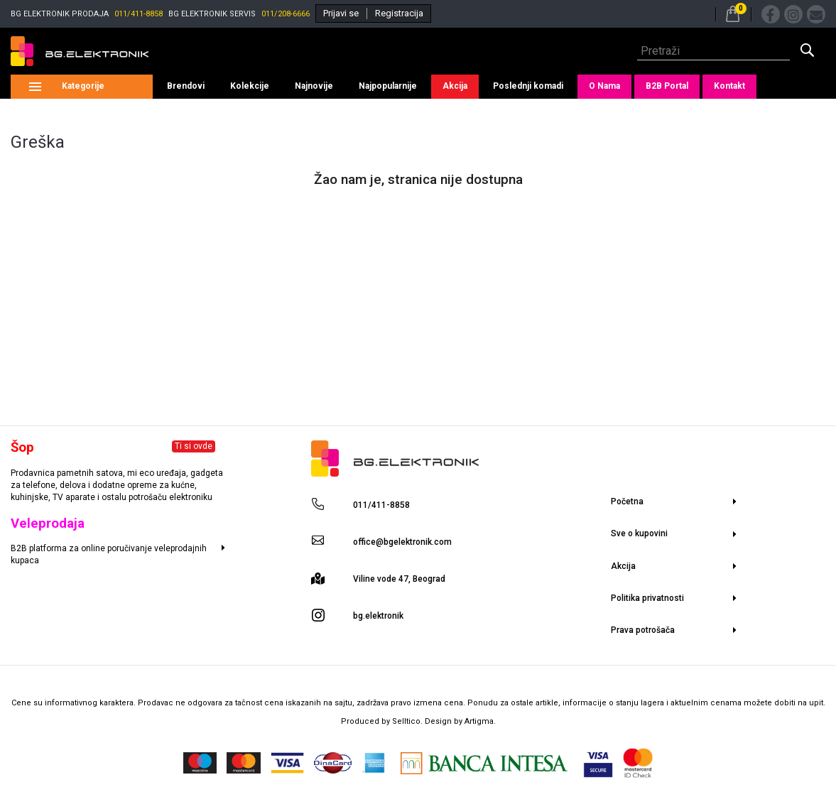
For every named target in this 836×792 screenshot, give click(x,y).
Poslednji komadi (528, 86)
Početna (627, 501)
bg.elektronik (378, 616)
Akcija (455, 86)
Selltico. (408, 721)
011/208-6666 (285, 13)
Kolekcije (249, 86)
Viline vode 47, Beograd (399, 579)
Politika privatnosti (647, 598)
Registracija (399, 13)
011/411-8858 (138, 13)
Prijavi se (341, 13)
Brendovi (186, 86)
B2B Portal (667, 86)
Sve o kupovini (639, 533)
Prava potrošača (643, 630)
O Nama (604, 86)
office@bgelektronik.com (402, 542)
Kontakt (729, 86)
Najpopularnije (388, 86)
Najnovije (314, 86)
